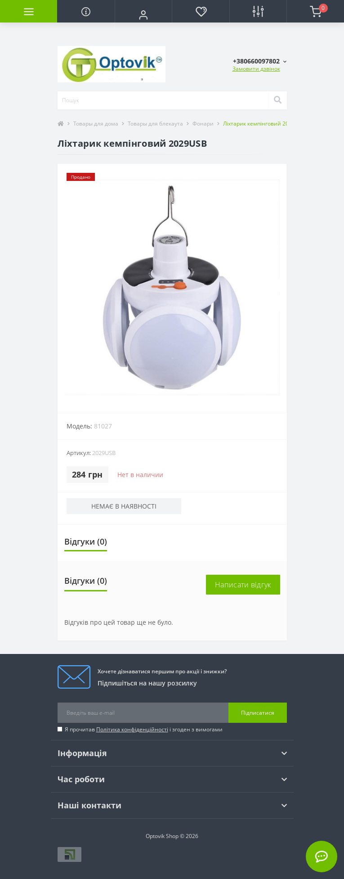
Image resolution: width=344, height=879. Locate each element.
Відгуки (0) (85, 541)
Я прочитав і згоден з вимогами (144, 729)
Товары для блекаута (155, 123)
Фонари (203, 123)
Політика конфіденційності (132, 729)
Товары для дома (95, 123)
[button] (143, 15)
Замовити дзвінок (256, 68)
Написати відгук (243, 585)
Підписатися (257, 713)
